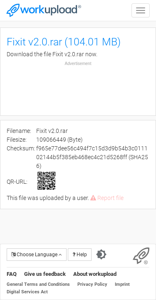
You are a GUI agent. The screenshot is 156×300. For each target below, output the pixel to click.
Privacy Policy (92, 284)
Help (79, 255)
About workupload (94, 274)
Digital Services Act (27, 292)
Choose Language (36, 255)
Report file (107, 198)
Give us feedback (45, 274)
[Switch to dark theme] (101, 254)
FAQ (12, 274)
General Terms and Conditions (38, 284)
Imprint (122, 284)
